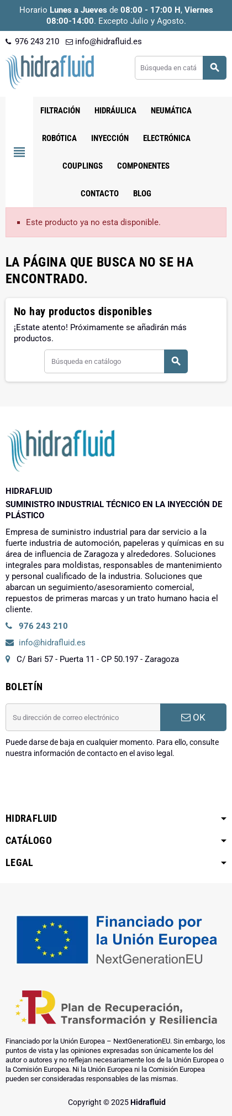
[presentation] (89, 787)
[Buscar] (180, 68)
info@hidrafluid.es (104, 41)
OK (193, 717)
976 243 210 (32, 41)
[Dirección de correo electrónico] (83, 717)
